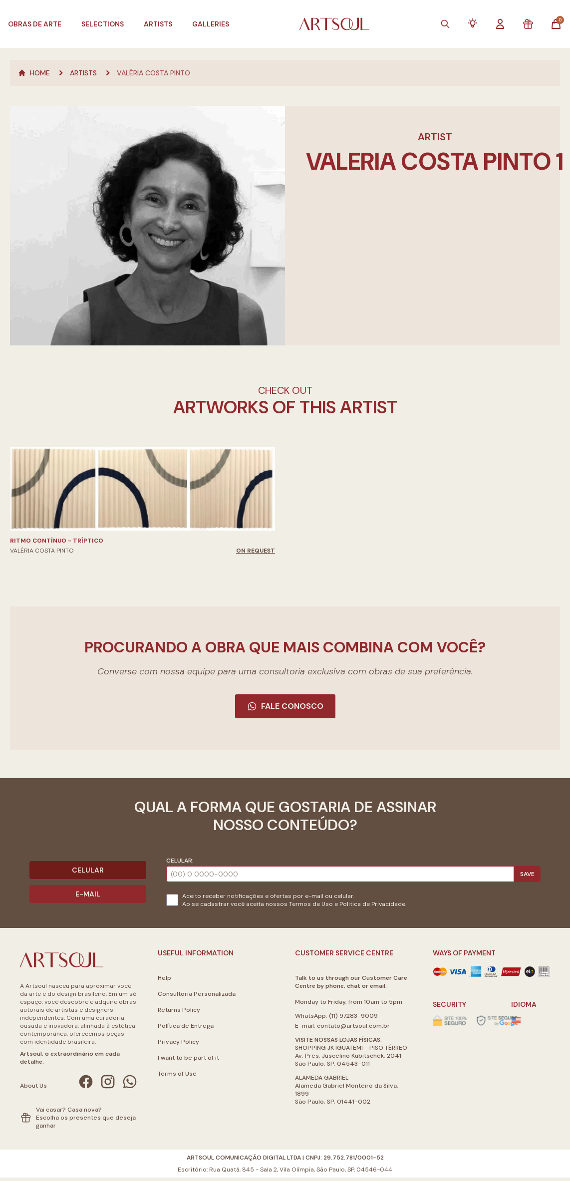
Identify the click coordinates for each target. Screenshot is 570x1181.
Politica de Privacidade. (372, 904)
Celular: (180, 861)
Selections (102, 23)
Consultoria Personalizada (197, 994)
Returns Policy (179, 1010)
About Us (33, 1086)
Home (34, 72)
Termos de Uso (311, 904)
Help (164, 978)
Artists (158, 23)
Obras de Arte (34, 23)
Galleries (210, 23)
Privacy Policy (178, 1042)
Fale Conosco (285, 706)
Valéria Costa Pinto (153, 72)
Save (527, 874)
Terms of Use (177, 1074)
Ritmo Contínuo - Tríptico (56, 541)
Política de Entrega (186, 1026)
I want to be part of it (188, 1058)
